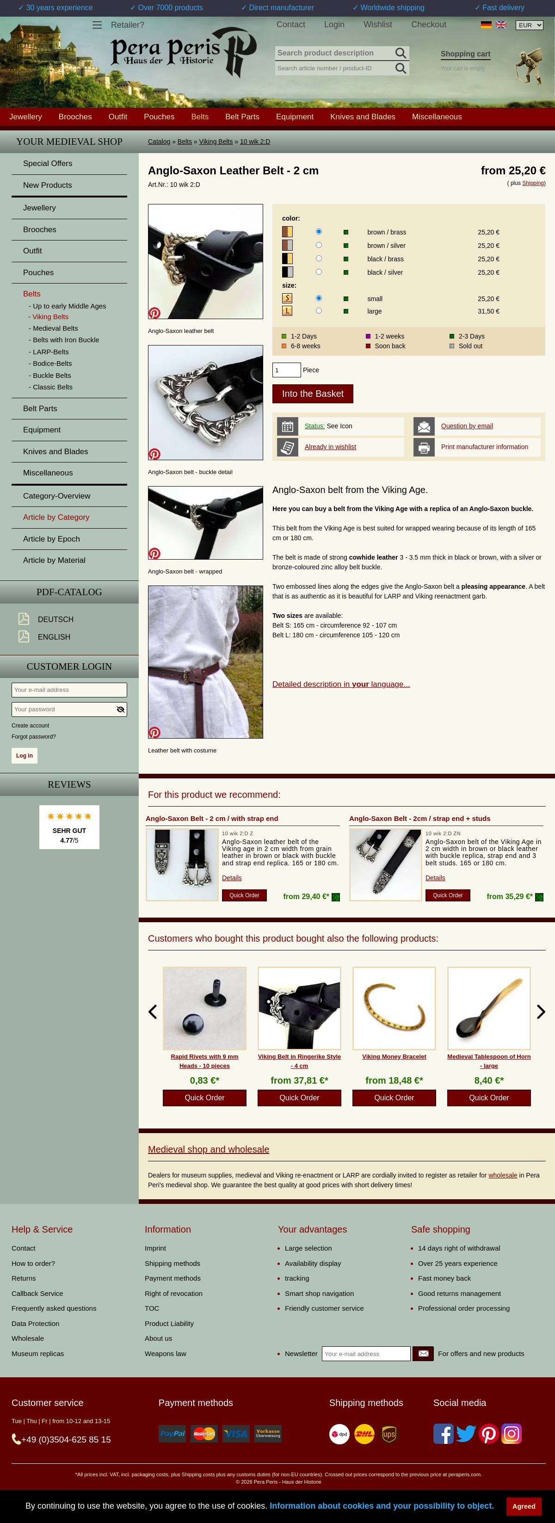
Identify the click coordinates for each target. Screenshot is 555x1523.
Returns (24, 1278)
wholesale (502, 1175)
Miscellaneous (437, 116)
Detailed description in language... (341, 684)
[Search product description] (342, 53)
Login (334, 24)
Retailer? (127, 25)
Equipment (295, 116)
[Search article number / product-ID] (342, 67)
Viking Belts (216, 141)
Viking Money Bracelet (394, 1056)
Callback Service (37, 1293)
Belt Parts (242, 116)
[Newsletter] (423, 1353)
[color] (319, 231)
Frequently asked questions (54, 1308)
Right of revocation (174, 1293)
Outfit (118, 116)
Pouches (159, 116)
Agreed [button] (524, 1506)
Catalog (159, 141)
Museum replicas (38, 1353)
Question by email (467, 426)
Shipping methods (172, 1263)
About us (158, 1338)
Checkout (428, 24)
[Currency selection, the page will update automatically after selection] (529, 25)
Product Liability (169, 1323)
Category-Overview (57, 496)
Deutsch (56, 619)
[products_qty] (286, 370)
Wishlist (378, 24)
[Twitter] (466, 1434)
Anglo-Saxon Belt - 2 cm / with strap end (212, 818)
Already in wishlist (330, 446)
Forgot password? (34, 737)
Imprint (155, 1248)
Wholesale (28, 1338)
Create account (30, 725)
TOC (152, 1308)
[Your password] (69, 709)
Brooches (75, 116)
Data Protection (35, 1323)
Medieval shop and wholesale (208, 1149)
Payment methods (173, 1278)
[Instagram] (511, 1434)
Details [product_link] (232, 878)
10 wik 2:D (255, 141)
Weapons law (165, 1353)
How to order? (33, 1263)
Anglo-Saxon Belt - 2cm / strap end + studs (419, 818)
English (54, 637)
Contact (291, 24)
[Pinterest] (489, 1434)
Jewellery (25, 116)
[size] (319, 298)
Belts (185, 141)
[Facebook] (443, 1434)
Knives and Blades (362, 116)
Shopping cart (466, 54)
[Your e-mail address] (69, 690)
